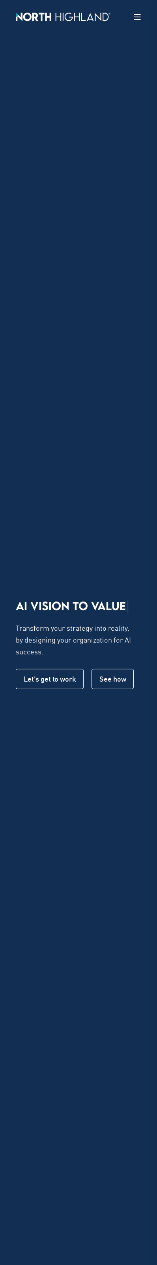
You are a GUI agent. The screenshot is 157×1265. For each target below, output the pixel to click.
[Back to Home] (63, 16)
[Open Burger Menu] (137, 17)
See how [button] (112, 679)
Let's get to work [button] (50, 679)
